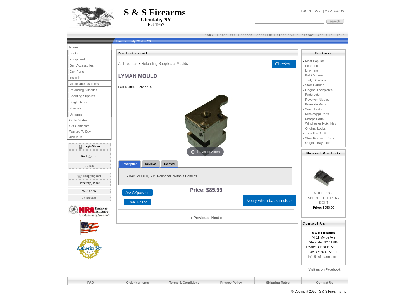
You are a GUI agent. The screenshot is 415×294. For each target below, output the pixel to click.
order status (288, 34)
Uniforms (76, 114)
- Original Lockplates (318, 90)
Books (74, 53)
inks (341, 34)
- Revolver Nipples (316, 99)
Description (129, 164)
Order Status (78, 120)
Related (169, 164)
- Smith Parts (312, 109)
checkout (264, 34)
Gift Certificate (79, 126)
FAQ (90, 282)
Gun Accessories (82, 65)
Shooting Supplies (83, 96)
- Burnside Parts (314, 104)
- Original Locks (314, 128)
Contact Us (324, 282)
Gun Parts (77, 71)
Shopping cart (92, 176)
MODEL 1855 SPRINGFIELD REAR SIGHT (323, 197)
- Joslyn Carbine (314, 80)
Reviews (151, 164)
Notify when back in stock (270, 200)
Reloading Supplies (157, 64)
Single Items (78, 102)
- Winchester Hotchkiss (319, 123)
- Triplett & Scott (314, 133)
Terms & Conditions (184, 282)
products (227, 34)
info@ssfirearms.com (323, 256)
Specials (76, 108)
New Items (312, 70)
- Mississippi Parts (316, 114)
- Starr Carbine (313, 85)
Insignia (75, 77)
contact (308, 34)
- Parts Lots (311, 94)
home (209, 34)
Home (73, 47)
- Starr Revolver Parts (318, 138)
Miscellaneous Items (84, 84)
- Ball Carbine (313, 75)
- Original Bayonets (317, 143)
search (247, 34)
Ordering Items (137, 282)
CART (318, 11)
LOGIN (306, 11)
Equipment (77, 59)
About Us (75, 137)
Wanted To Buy (80, 131)
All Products (127, 64)
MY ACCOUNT (335, 11)
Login (90, 165)
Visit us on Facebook (325, 269)
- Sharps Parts (313, 119)
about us (325, 34)
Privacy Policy (231, 282)
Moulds (182, 64)
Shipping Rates (278, 282)
